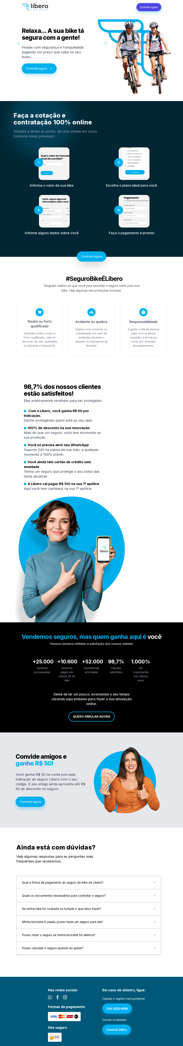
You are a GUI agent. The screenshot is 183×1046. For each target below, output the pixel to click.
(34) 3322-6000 (117, 1008)
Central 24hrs (116, 1030)
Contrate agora (149, 7)
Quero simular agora (91, 716)
